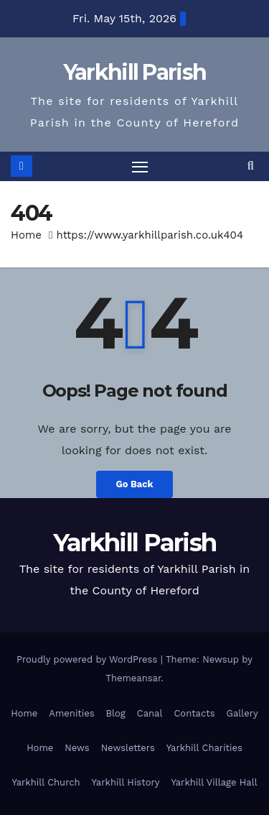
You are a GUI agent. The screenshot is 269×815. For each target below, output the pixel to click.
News (77, 747)
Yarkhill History (126, 782)
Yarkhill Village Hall (214, 782)
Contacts (194, 713)
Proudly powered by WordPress (88, 659)
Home (26, 235)
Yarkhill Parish (135, 72)
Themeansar (133, 678)
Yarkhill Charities (204, 747)
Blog (116, 713)
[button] (250, 165)
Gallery (242, 713)
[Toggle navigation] (140, 167)
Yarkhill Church (45, 782)
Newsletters (128, 747)
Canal (150, 713)
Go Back (135, 484)
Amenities (71, 713)
